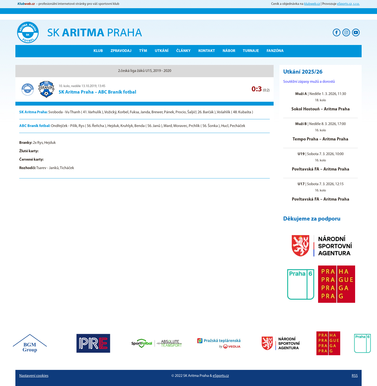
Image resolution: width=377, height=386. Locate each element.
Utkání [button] (162, 51)
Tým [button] (143, 51)
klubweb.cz (312, 4)
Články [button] (183, 51)
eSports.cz (221, 376)
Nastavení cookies (33, 376)
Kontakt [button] (206, 51)
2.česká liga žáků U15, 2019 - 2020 (144, 71)
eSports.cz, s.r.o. (348, 4)
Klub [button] (98, 51)
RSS (355, 376)
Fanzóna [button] (275, 51)
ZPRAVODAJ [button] (121, 51)
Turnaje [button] (251, 51)
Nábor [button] (229, 51)
